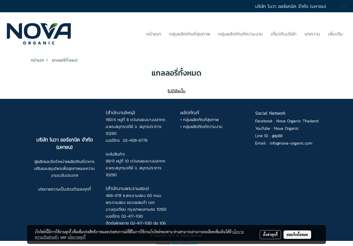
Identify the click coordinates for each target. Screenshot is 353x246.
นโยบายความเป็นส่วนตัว (58, 189)
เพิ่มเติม (335, 33)
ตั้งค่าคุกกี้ (270, 234)
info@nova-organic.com (290, 143)
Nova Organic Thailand (297, 121)
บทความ (312, 33)
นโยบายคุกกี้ (77, 237)
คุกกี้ (87, 189)
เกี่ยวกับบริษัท (284, 33)
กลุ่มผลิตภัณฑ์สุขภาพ (189, 33)
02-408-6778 (135, 140)
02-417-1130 (132, 216)
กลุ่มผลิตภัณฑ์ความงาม (240, 33)
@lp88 (277, 136)
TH (339, 6)
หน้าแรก (153, 33)
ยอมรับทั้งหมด (297, 234)
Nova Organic (286, 128)
